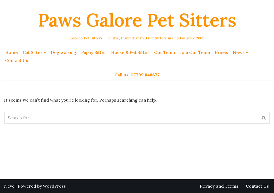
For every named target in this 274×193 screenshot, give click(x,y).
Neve (9, 186)
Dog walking (63, 52)
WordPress (54, 186)
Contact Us (16, 60)
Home (11, 52)
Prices (221, 52)
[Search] (131, 118)
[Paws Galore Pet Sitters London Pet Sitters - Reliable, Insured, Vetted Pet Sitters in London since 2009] (137, 23)
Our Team (164, 52)
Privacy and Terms (219, 186)
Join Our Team (195, 52)
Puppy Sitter (93, 52)
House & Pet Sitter (130, 52)
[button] (45, 52)
